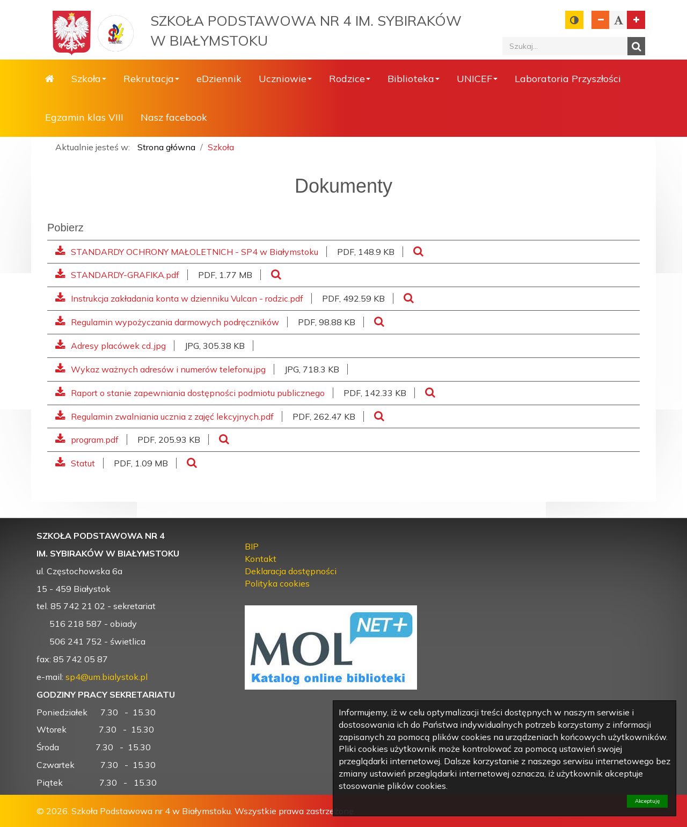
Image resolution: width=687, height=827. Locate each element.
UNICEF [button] (477, 78)
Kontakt (260, 558)
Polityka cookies (277, 583)
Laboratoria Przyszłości (568, 78)
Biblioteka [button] (414, 78)
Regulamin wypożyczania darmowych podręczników (167, 322)
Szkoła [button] (88, 78)
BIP (252, 546)
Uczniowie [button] (285, 78)
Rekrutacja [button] (151, 78)
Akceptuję (647, 800)
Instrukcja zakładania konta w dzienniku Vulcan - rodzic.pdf (179, 298)
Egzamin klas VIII (84, 117)
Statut (75, 463)
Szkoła (221, 147)
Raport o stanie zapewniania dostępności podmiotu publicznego (190, 392)
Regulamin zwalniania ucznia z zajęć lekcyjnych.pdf (164, 416)
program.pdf (87, 439)
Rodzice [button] (349, 78)
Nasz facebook (174, 117)
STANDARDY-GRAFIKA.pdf (117, 274)
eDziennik (219, 78)
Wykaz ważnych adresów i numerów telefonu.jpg (160, 369)
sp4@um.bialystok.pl (106, 676)
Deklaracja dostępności (291, 571)
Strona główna (49, 79)
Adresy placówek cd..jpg (110, 345)
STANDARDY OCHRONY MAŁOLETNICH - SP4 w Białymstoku (186, 251)
